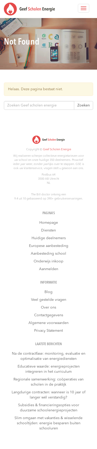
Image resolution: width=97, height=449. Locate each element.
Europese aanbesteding (48, 246)
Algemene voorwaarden (48, 323)
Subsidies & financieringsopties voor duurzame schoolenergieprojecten (48, 407)
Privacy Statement (48, 330)
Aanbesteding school (48, 253)
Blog (48, 292)
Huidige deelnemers (49, 238)
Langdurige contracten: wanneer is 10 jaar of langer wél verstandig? (48, 394)
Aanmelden (48, 269)
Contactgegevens (48, 315)
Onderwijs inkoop (48, 261)
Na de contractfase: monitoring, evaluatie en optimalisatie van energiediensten (48, 356)
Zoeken (83, 105)
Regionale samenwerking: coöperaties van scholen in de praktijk (48, 382)
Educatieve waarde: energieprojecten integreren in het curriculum (49, 369)
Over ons (48, 307)
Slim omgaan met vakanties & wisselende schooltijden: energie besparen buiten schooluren (48, 423)
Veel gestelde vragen (48, 300)
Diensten (48, 230)
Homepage (48, 222)
